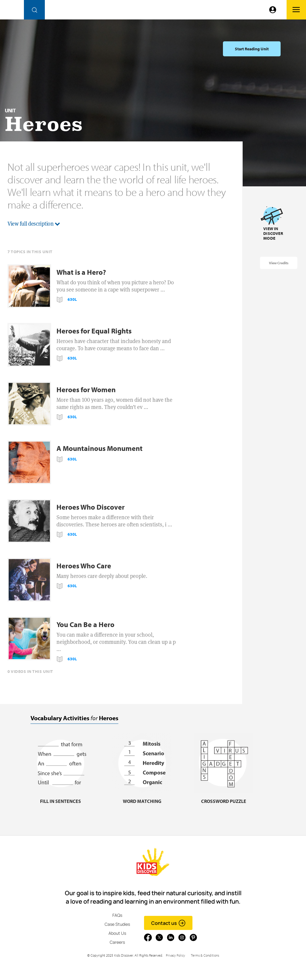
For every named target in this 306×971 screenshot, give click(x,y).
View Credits (278, 263)
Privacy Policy (175, 955)
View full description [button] (33, 223)
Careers (117, 942)
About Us (117, 933)
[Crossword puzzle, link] (223, 797)
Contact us (168, 923)
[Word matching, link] (142, 797)
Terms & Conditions (205, 955)
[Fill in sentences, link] (60, 797)
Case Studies (117, 924)
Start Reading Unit (252, 49)
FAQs (117, 915)
